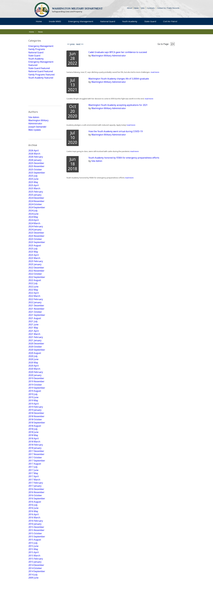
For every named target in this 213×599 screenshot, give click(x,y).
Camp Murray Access (113, 591)
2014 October (35, 552)
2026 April (33, 122)
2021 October (35, 288)
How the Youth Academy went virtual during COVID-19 (116, 131)
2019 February (35, 386)
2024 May (33, 190)
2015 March (34, 539)
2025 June (33, 151)
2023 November (36, 210)
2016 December (36, 471)
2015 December (36, 510)
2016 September (36, 480)
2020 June (33, 337)
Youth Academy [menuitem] (129, 21)
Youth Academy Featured (40, 78)
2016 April (33, 497)
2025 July (33, 148)
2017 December (36, 431)
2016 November (36, 474)
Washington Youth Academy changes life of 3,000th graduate (119, 78)
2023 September (36, 216)
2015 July (33, 526)
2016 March (34, 500)
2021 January (35, 317)
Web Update (34, 107)
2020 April (33, 343)
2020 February (35, 350)
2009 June (33, 562)
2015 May (33, 532)
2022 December (36, 242)
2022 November (36, 246)
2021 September (36, 291)
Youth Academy (36, 59)
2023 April (33, 229)
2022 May (33, 265)
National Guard (36, 52)
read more (154, 72)
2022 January (35, 278)
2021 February (35, 314)
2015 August (34, 523)
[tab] (45, 41)
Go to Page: (163, 44)
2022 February (35, 275)
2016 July (33, 487)
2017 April (33, 458)
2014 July (33, 559)
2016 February (35, 503)
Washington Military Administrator (38, 99)
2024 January (35, 203)
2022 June (33, 262)
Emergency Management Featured (41, 64)
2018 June (33, 412)
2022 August (34, 255)
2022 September (36, 252)
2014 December (36, 549)
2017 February (35, 464)
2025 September (36, 145)
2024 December (36, 171)
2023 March (34, 233)
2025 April (33, 158)
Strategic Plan (80, 591)
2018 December (36, 392)
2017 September (36, 441)
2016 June (33, 490)
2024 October (35, 177)
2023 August (34, 220)
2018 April (33, 418)
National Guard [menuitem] (107, 21)
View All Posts (39, 570)
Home (31, 32)
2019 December (36, 356)
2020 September (36, 327)
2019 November (36, 360)
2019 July (33, 373)
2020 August (34, 330)
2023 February (35, 236)
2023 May (33, 226)
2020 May (33, 340)
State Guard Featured (39, 69)
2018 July (33, 409)
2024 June (33, 187)
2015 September (36, 519)
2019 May (33, 379)
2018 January (35, 428)
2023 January (35, 239)
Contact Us (68, 591)
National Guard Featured (41, 72)
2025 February (35, 164)
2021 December (36, 281)
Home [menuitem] (39, 21)
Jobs (143, 8)
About (130, 8)
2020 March (34, 347)
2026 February (35, 128)
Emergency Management (41, 46)
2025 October (35, 141)
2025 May (33, 154)
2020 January (35, 353)
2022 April (33, 268)
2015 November (36, 513)
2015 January (35, 546)
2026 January (35, 132)
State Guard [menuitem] (150, 21)
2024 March (34, 197)
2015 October (35, 516)
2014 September (36, 555)
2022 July (33, 259)
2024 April (33, 193)
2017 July (33, 448)
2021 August (34, 295)
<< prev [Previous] (71, 44)
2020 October (35, 324)
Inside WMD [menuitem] (54, 21)
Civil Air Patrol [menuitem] (170, 21)
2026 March (34, 125)
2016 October (35, 477)
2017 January (35, 467)
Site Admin (33, 93)
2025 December (36, 135)
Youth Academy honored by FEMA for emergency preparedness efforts (123, 157)
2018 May (33, 415)
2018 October (35, 399)
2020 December (36, 321)
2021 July (33, 298)
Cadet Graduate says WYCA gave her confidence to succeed (118, 52)
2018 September (36, 402)
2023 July (33, 223)
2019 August (34, 370)
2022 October (35, 249)
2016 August (34, 484)
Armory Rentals (95, 591)
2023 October (35, 213)
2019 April (33, 383)
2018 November (36, 396)
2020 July (33, 334)
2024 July (33, 184)
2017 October (35, 438)
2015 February (35, 542)
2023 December (36, 207)
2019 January (35, 389)
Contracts (151, 8)
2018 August (34, 405)
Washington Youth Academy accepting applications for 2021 (118, 105)
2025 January (35, 167)
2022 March (34, 272)
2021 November (36, 285)
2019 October (35, 363)
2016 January (35, 506)
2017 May (33, 454)
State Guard (34, 55)
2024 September (36, 180)
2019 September (36, 366)
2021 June (33, 301)
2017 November (36, 435)
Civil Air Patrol (106, 583)
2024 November (36, 174)
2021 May (33, 304)
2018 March (34, 422)
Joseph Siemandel (37, 103)
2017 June (33, 451)
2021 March (34, 311)
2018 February (35, 425)
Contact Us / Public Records (168, 8)
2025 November (36, 138)
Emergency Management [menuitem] (80, 21)
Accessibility (128, 591)
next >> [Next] (79, 44)
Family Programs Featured (41, 75)
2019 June (33, 376)
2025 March (34, 161)
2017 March (34, 461)
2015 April (33, 536)
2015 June (33, 529)
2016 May (33, 493)
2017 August (34, 444)
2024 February (35, 200)
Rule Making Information (38, 591)
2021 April (33, 308)
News (136, 8)
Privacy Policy (56, 591)
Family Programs (37, 49)
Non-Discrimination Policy (146, 591)
